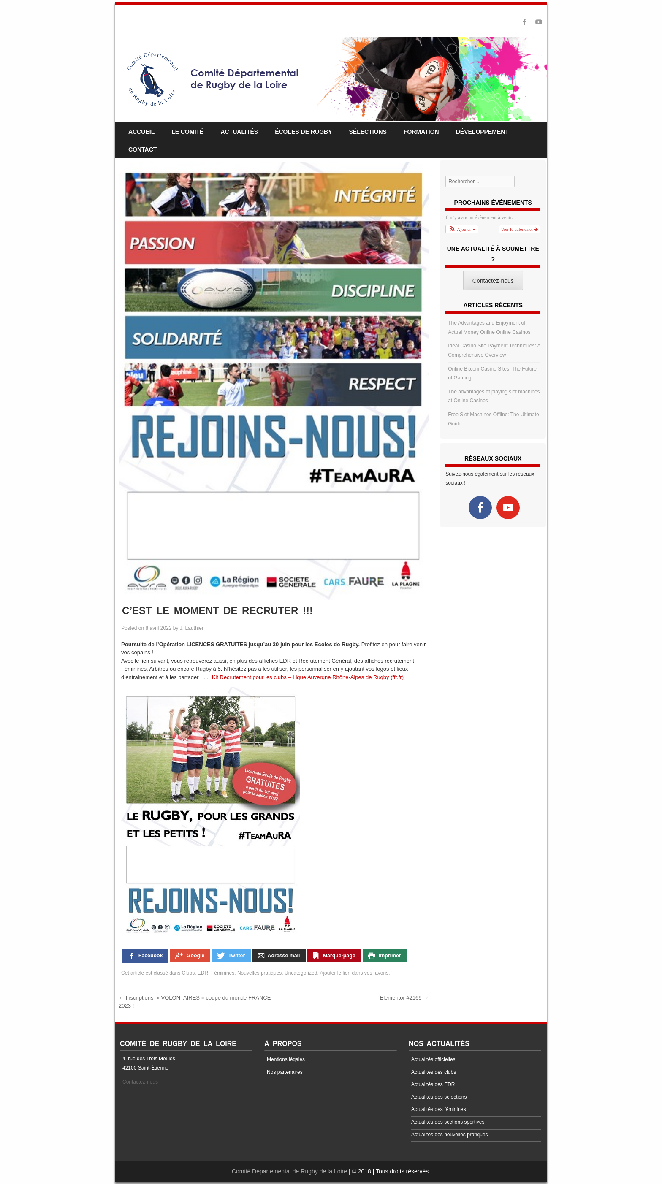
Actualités (239, 131)
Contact (142, 149)
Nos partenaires (285, 1072)
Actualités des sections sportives (447, 1122)
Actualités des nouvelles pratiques (449, 1135)
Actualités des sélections (439, 1097)
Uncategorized (301, 973)
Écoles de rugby (303, 131)
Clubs (188, 973)
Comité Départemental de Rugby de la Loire (289, 1171)
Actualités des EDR (433, 1084)
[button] (462, 229)
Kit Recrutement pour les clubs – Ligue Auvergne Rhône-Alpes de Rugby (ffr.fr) (307, 677)
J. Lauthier (191, 628)
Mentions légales (286, 1059)
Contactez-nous (140, 1082)
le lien (343, 973)
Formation (421, 131)
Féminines (222, 973)
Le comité (187, 131)
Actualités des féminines (438, 1109)
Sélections (368, 131)
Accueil (141, 131)
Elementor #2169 (404, 997)
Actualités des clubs (433, 1072)
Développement (482, 131)
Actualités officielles (433, 1059)
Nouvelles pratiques (259, 973)
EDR (203, 973)
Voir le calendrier (519, 229)
